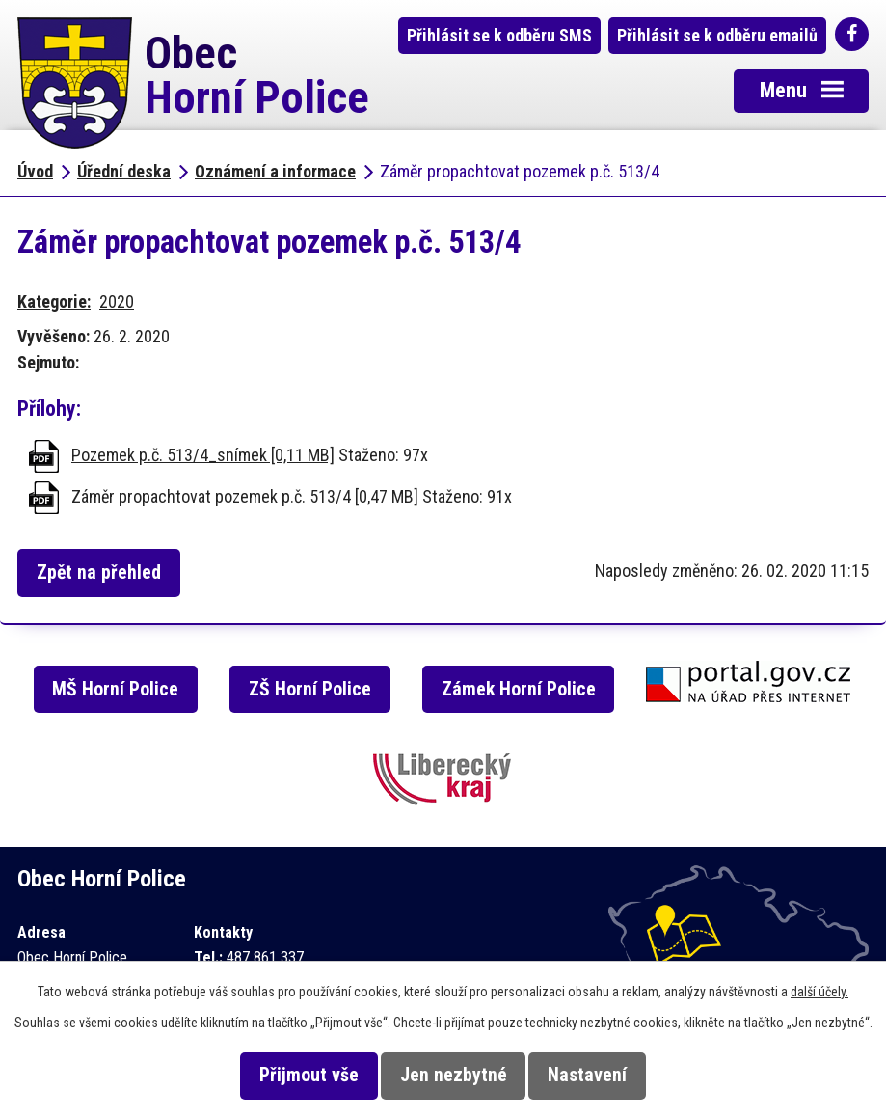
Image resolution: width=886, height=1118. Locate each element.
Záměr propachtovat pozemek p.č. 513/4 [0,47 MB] (244, 496)
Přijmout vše (309, 1075)
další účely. (819, 991)
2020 (116, 301)
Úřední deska (124, 171)
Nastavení (587, 1075)
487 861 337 (265, 957)
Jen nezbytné (453, 1075)
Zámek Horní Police (519, 689)
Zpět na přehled (99, 572)
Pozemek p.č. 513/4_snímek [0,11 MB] (203, 455)
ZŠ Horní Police (310, 689)
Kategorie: (54, 301)
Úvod (35, 171)
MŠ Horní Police (115, 689)
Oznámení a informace (275, 171)
